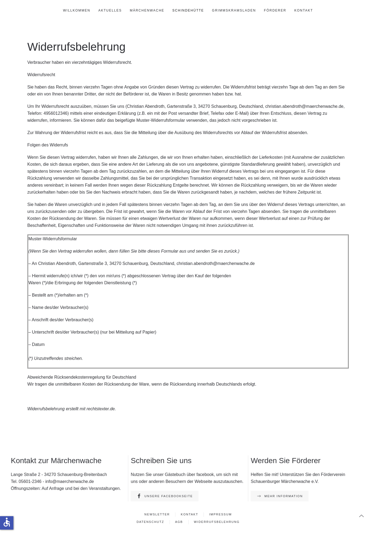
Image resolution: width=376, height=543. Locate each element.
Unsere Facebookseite (165, 496)
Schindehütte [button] (188, 10)
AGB (179, 521)
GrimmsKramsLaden (234, 10)
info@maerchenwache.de (69, 481)
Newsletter (157, 514)
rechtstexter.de (101, 409)
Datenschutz (150, 521)
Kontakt (303, 10)
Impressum (220, 514)
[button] (360, 516)
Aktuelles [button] (110, 10)
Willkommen (76, 10)
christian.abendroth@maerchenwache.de (304, 106)
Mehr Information (280, 496)
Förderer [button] (275, 10)
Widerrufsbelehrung (216, 521)
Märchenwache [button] (147, 10)
